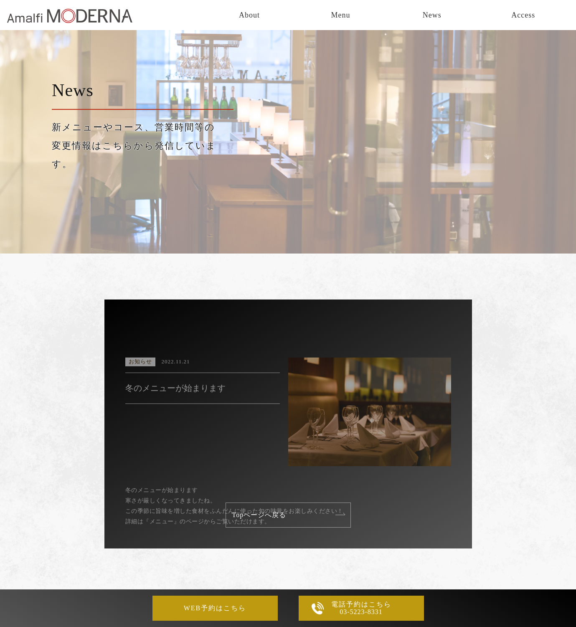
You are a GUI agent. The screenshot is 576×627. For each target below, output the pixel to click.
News (432, 15)
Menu (340, 15)
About (249, 15)
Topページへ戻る (259, 514)
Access (523, 15)
